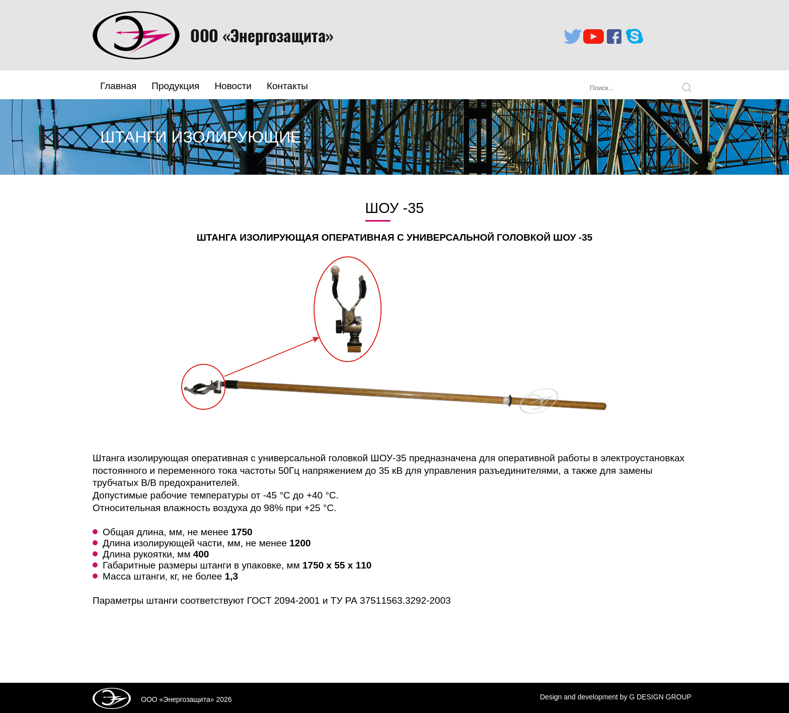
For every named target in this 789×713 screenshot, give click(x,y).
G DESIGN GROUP (660, 697)
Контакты (287, 86)
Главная (118, 86)
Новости (233, 86)
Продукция (175, 86)
